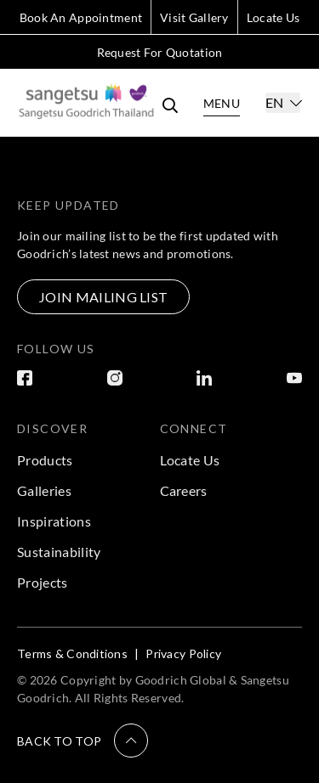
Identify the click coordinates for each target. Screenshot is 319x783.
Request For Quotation (160, 52)
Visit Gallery (194, 17)
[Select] (282, 103)
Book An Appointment (81, 17)
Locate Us (273, 17)
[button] (82, 741)
